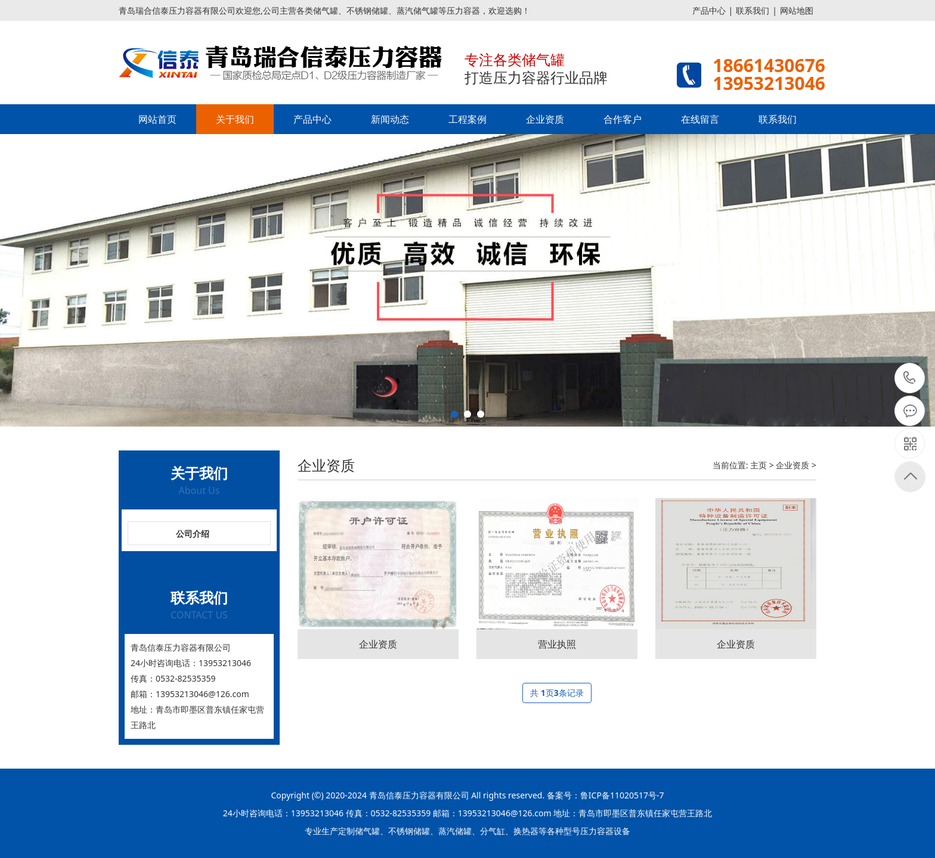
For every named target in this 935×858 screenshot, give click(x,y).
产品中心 (709, 10)
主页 (758, 465)
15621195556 (909, 378)
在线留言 (700, 119)
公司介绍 (192, 533)
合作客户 (622, 119)
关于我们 (235, 119)
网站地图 (796, 10)
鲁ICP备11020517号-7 (622, 795)
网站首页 (157, 119)
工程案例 (467, 119)
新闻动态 (390, 119)
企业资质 (545, 119)
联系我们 (752, 10)
